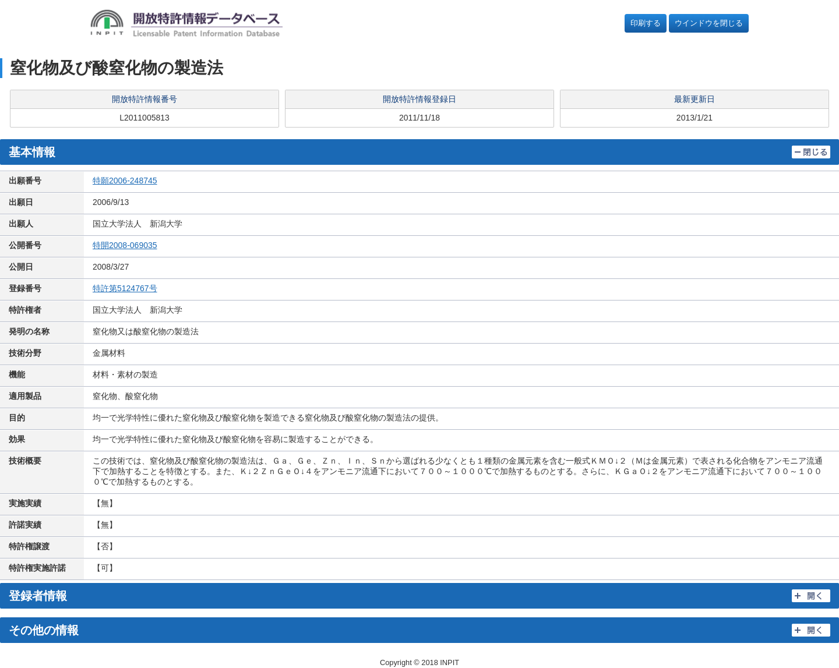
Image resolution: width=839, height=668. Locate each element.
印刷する (645, 23)
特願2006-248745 (125, 180)
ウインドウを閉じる (709, 23)
